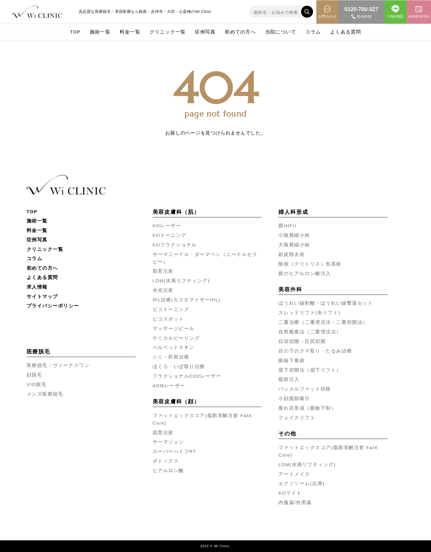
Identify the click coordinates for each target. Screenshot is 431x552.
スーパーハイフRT (174, 451)
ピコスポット (168, 318)
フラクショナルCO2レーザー (187, 376)
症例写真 (205, 31)
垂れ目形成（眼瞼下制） (307, 408)
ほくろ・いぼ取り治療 (179, 366)
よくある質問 (345, 31)
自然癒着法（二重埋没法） (310, 331)
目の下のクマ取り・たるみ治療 (315, 350)
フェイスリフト (296, 417)
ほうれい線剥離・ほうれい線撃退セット (325, 303)
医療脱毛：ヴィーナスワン (58, 365)
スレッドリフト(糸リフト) (309, 312)
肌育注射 (163, 271)
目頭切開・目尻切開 (302, 341)
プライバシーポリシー (53, 305)
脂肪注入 (288, 379)
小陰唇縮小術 (294, 235)
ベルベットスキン (174, 347)
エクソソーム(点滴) (301, 483)
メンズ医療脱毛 (45, 394)
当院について (280, 31)
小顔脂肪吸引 (294, 398)
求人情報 (37, 286)
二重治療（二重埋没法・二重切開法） (323, 322)
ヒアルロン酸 (168, 470)
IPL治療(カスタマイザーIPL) (187, 299)
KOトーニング (169, 235)
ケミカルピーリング (176, 338)
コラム (313, 31)
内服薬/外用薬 (295, 502)
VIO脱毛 (36, 384)
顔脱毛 (35, 374)
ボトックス (166, 460)
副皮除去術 (291, 254)
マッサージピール (174, 328)
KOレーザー (167, 225)
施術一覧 (100, 31)
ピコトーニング (171, 309)
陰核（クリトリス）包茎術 (310, 263)
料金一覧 (130, 31)
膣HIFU (287, 225)
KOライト (290, 492)
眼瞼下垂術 (291, 360)
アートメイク (294, 474)
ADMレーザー (169, 385)
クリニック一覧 (168, 31)
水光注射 (163, 290)
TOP (75, 31)
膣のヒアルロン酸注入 (304, 273)
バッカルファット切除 (304, 388)
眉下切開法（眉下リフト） (310, 370)
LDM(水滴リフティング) (181, 280)
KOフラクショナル (175, 244)
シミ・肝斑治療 (171, 356)
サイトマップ (42, 296)
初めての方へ (240, 31)
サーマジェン (168, 441)
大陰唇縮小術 (294, 244)
